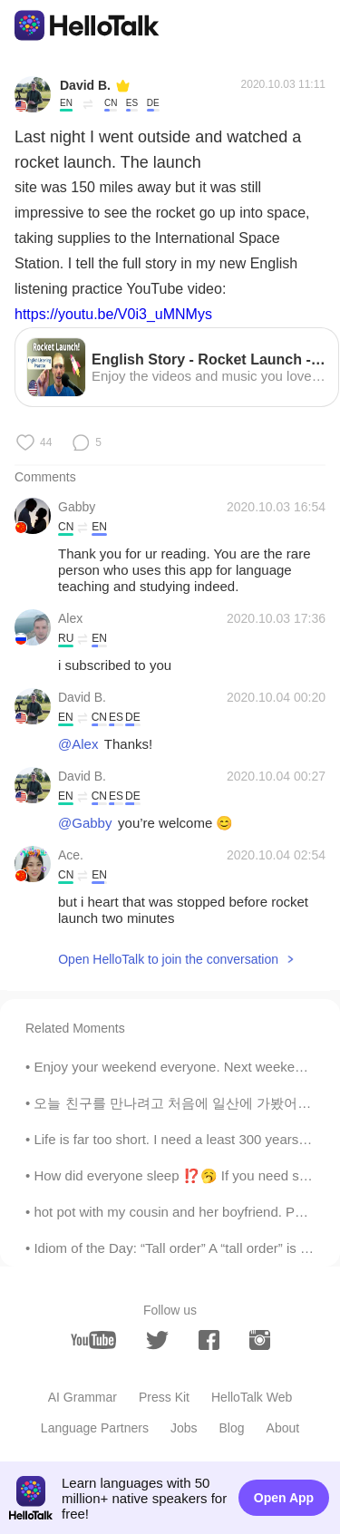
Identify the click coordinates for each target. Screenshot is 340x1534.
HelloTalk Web (251, 1397)
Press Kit (164, 1397)
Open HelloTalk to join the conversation (168, 959)
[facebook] (209, 1340)
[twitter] (157, 1340)
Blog (232, 1428)
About (283, 1428)
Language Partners (95, 1428)
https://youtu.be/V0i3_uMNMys (113, 314)
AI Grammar (82, 1397)
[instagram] (259, 1340)
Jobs (184, 1428)
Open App (284, 1497)
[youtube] (93, 1340)
